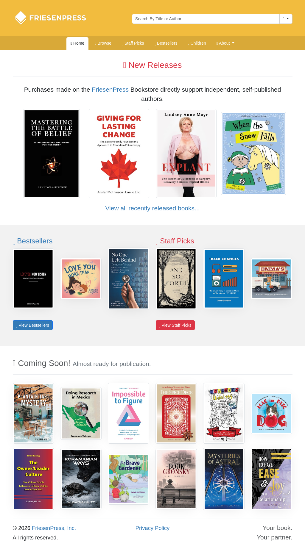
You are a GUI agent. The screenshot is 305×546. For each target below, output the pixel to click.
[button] (225, 43)
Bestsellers (33, 241)
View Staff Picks (175, 325)
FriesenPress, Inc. (54, 528)
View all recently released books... (152, 208)
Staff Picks (175, 241)
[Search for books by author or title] (206, 19)
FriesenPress (110, 89)
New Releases (152, 65)
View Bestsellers (32, 325)
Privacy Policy (152, 528)
